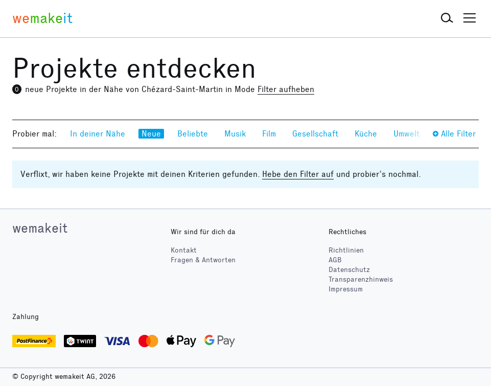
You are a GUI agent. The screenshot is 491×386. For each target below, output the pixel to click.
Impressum (346, 289)
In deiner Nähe (97, 134)
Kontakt (184, 250)
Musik (235, 134)
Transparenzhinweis (361, 279)
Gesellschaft (315, 134)
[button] (447, 18)
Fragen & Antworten (203, 260)
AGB (335, 260)
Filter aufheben (286, 89)
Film (269, 134)
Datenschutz (349, 269)
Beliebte (192, 134)
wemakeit (39, 228)
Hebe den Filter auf (298, 174)
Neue (151, 134)
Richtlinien (346, 250)
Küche (366, 134)
